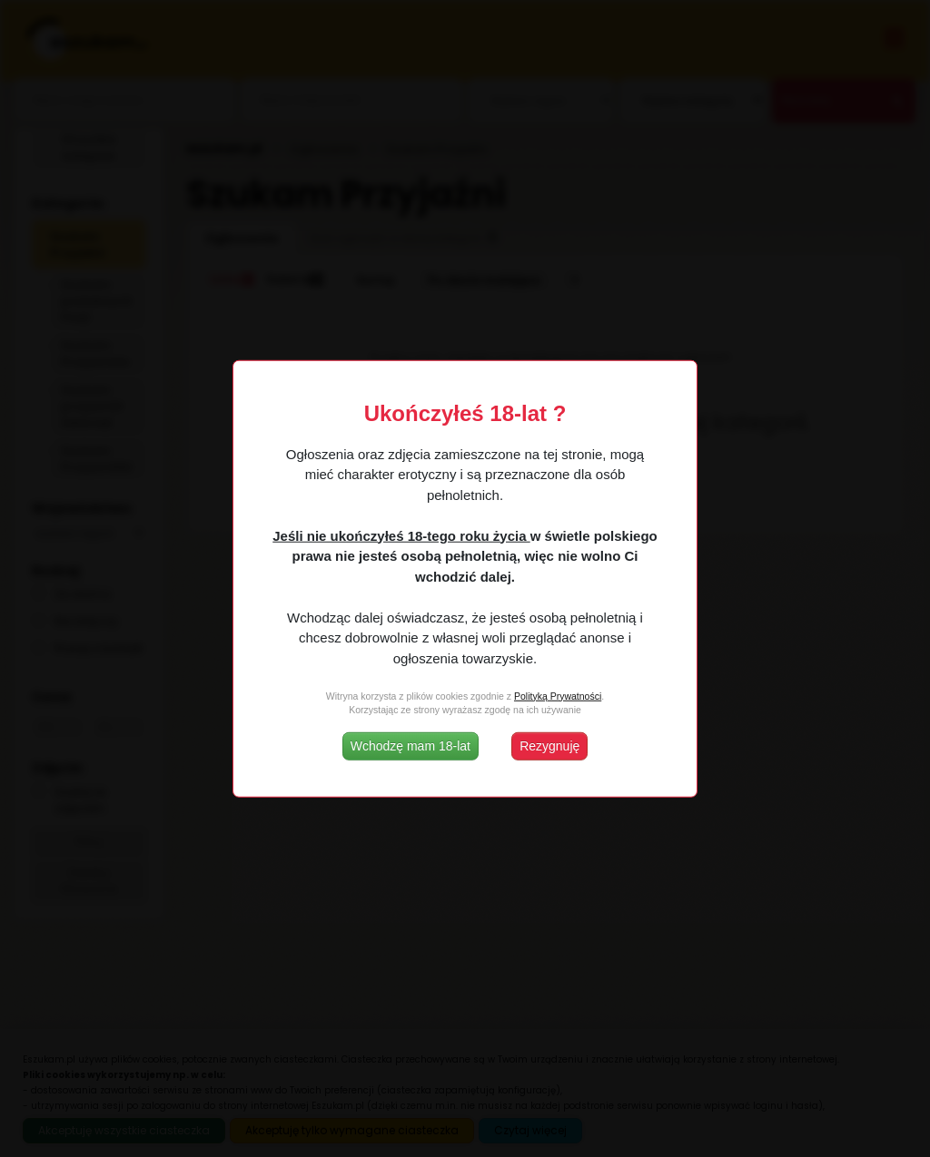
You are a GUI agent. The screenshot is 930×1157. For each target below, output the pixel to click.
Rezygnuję (549, 746)
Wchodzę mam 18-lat (410, 746)
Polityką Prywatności (557, 695)
